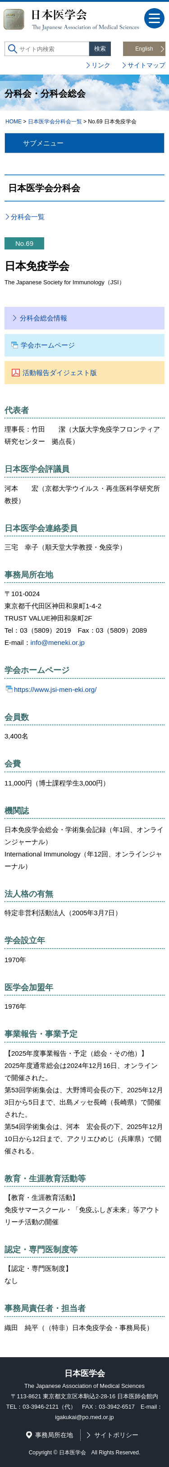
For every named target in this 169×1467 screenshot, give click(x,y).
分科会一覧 (28, 217)
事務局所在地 (54, 1435)
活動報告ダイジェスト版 (60, 372)
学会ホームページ (48, 345)
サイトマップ (146, 65)
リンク (100, 65)
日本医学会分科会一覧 (55, 121)
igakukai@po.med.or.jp (84, 1417)
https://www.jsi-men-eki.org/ (55, 689)
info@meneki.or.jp (58, 642)
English (144, 49)
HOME (13, 121)
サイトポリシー (116, 1435)
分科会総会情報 (43, 318)
